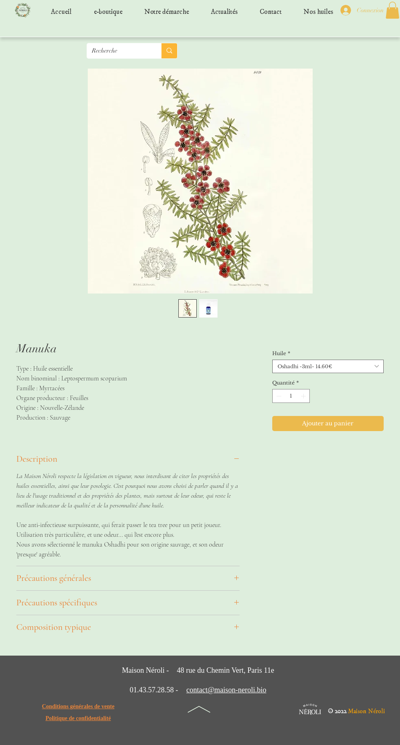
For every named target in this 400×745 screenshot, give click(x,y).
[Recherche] (118, 50)
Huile (281, 353)
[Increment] (304, 396)
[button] (392, 10)
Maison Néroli (366, 709)
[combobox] (328, 366)
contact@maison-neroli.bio (226, 690)
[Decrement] (277, 396)
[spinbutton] (291, 396)
